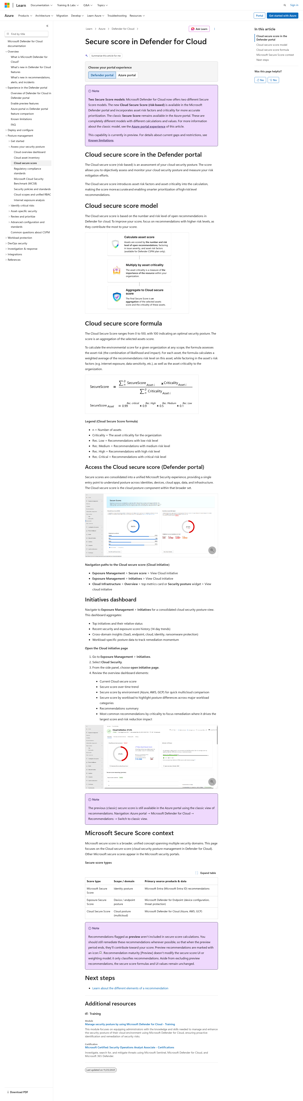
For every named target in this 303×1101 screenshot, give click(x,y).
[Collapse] (47, 25)
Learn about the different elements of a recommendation (130, 988)
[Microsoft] (7, 5)
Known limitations (100, 140)
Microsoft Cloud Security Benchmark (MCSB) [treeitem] (28, 181)
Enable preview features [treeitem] (25, 103)
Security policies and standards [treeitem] (32, 189)
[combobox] (26, 34)
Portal (259, 15)
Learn (89, 28)
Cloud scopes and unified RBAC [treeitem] (32, 194)
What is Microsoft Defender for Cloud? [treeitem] (29, 59)
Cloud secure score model (271, 45)
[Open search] (285, 5)
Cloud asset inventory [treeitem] (27, 157)
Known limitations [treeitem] (21, 119)
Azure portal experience (148, 126)
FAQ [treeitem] (13, 124)
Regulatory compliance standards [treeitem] (27, 171)
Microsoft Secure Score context (275, 55)
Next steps (262, 60)
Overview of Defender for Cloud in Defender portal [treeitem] (31, 95)
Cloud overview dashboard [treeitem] (29, 152)
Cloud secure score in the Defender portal (271, 37)
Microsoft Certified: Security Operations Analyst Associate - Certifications (129, 1047)
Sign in (294, 5)
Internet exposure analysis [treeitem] (29, 200)
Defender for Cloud (123, 28)
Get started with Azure (282, 15)
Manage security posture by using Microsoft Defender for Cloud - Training (130, 1024)
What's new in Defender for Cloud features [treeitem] (31, 69)
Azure (102, 28)
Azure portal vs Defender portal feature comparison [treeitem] (29, 111)
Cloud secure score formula (272, 50)
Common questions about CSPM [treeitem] (30, 232)
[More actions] (214, 29)
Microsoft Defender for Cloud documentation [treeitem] (25, 43)
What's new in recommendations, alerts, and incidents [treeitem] (30, 79)
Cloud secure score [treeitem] (25, 163)
